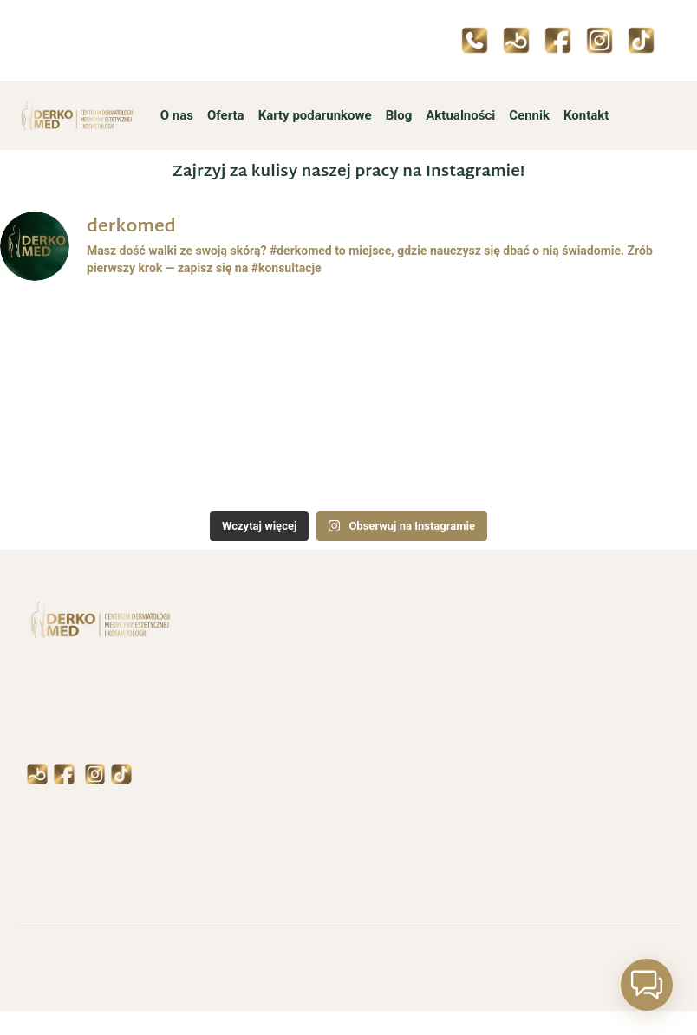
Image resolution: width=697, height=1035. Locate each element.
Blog (399, 115)
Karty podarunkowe (315, 115)
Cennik (529, 115)
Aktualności (460, 115)
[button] (647, 985)
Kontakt (586, 115)
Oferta (225, 115)
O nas (176, 115)
